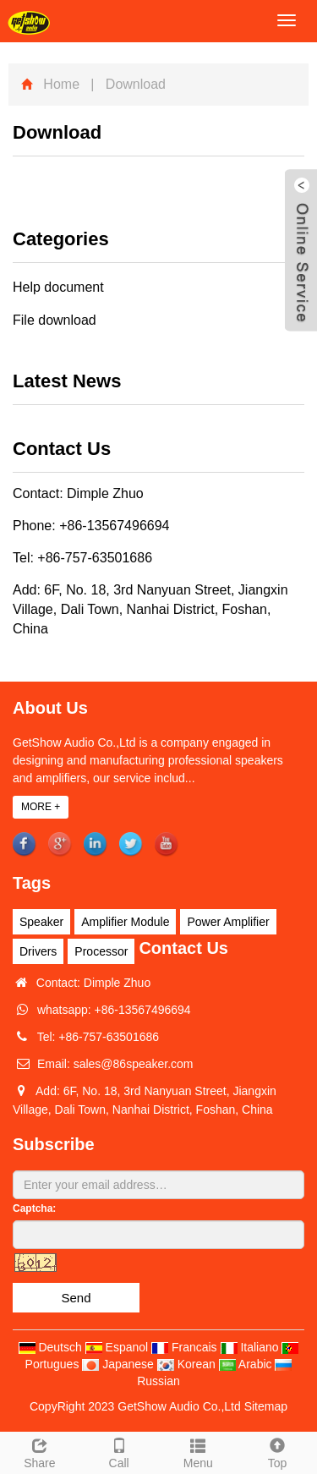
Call (119, 1451)
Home (61, 84)
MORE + (40, 807)
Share (39, 1451)
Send (75, 1297)
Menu (198, 1451)
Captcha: (34, 1208)
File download (54, 320)
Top (277, 1451)
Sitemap (265, 1406)
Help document (58, 287)
